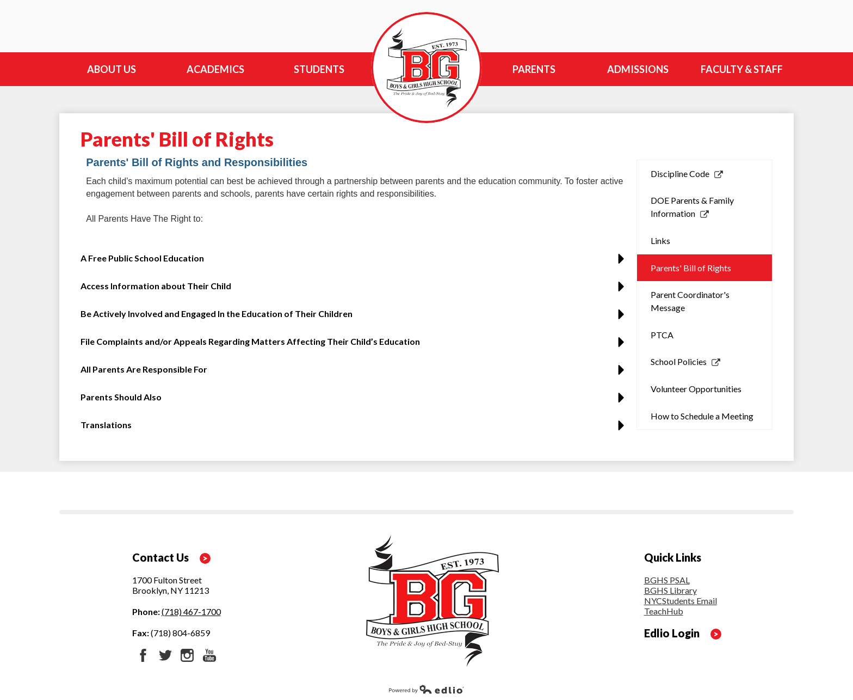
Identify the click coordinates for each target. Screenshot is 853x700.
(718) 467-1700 (191, 611)
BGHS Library (670, 590)
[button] (355, 262)
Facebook (143, 655)
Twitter (165, 655)
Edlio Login (672, 633)
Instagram (187, 655)
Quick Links (672, 557)
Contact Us (160, 557)
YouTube (209, 655)
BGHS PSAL (667, 580)
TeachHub (663, 611)
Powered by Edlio (426, 689)
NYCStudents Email (680, 600)
